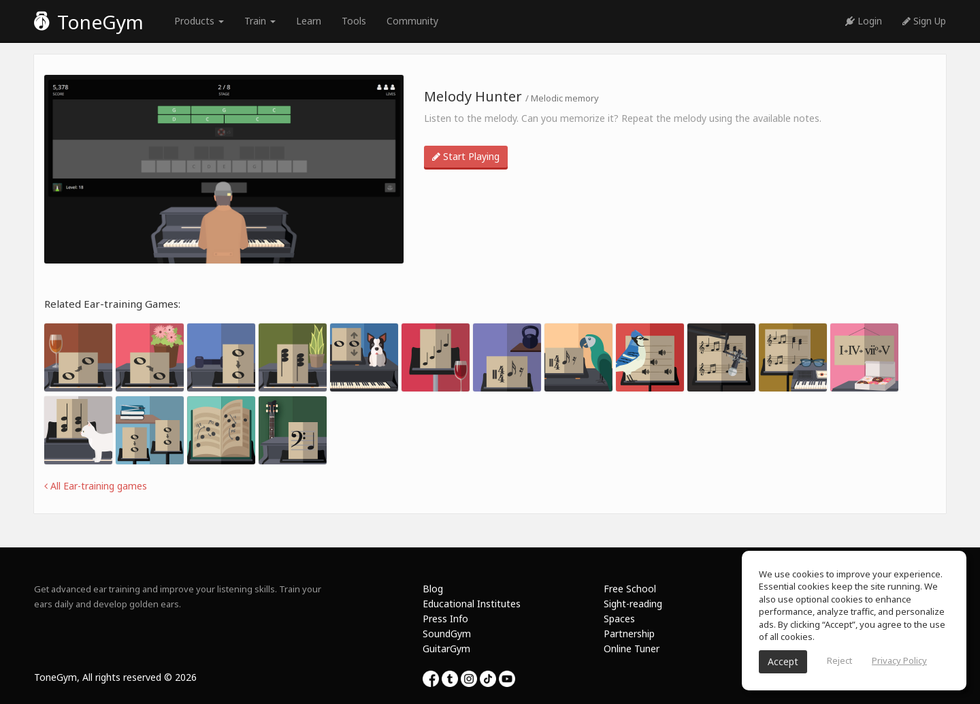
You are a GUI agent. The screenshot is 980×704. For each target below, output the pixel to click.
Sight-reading (633, 603)
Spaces (619, 618)
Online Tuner (631, 648)
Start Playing (466, 156)
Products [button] (199, 20)
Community (412, 20)
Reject (839, 660)
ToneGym (89, 22)
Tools (354, 20)
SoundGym (447, 633)
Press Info (445, 618)
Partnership (629, 633)
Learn (308, 20)
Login (863, 20)
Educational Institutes (472, 603)
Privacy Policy (899, 660)
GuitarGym (446, 648)
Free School (630, 588)
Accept (783, 661)
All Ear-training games (95, 485)
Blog (433, 588)
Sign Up (924, 20)
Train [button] (260, 20)
